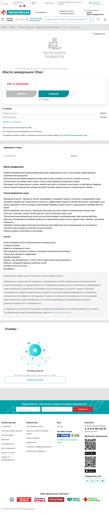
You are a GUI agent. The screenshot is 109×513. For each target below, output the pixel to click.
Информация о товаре (13, 148)
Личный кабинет (33, 438)
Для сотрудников (8, 448)
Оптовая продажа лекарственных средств (70, 3)
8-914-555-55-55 (65, 135)
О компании (4, 3)
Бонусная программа (94, 3)
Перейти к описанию (12, 122)
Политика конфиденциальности (39, 447)
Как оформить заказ (18, 3)
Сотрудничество (7, 444)
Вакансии (5, 439)
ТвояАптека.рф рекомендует (34, 19)
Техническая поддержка (36, 451)
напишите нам (81, 135)
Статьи (60, 426)
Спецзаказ (54, 94)
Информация (49, 3)
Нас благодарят (7, 435)
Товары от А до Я (8, 453)
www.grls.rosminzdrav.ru (61, 312)
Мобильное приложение (96, 436)
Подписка (21, 94)
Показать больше (35, 380)
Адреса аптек (34, 3)
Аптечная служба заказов (11, 431)
